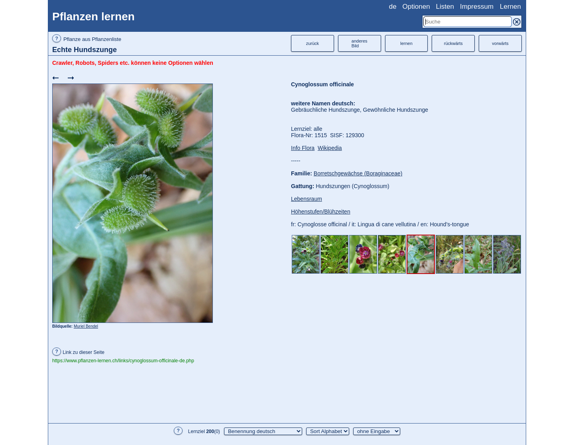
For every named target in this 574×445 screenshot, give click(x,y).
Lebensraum (306, 199)
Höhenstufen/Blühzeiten (320, 211)
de (393, 6)
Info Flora (303, 148)
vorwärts (500, 43)
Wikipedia (330, 148)
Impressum (476, 6)
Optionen (416, 6)
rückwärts (453, 43)
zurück (312, 43)
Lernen (510, 6)
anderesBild (360, 43)
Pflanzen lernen (93, 16)
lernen (406, 43)
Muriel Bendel (86, 326)
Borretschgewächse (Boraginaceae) (358, 173)
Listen (445, 6)
